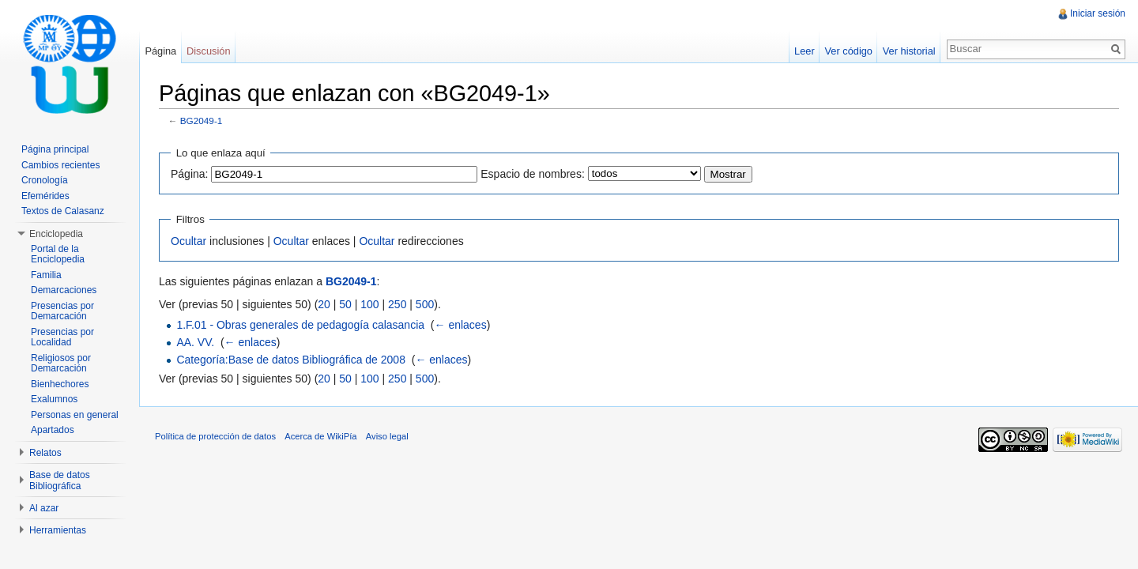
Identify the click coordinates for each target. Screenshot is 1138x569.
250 (397, 304)
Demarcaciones (63, 290)
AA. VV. (195, 342)
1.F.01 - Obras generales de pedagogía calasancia (300, 324)
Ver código (848, 51)
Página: (189, 174)
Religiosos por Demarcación (61, 363)
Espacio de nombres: (532, 174)
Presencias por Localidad (62, 337)
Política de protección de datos (215, 436)
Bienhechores (60, 384)
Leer (804, 51)
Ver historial (909, 51)
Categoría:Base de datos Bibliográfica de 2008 (290, 359)
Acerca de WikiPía (320, 436)
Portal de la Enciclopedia (58, 254)
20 (324, 304)
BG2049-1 (201, 120)
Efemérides (45, 196)
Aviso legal (387, 436)
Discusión (208, 51)
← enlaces (461, 324)
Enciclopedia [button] (56, 233)
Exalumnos (54, 399)
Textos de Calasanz (62, 211)
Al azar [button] (43, 508)
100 (369, 304)
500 (425, 304)
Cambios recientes (60, 165)
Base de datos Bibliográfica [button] (59, 480)
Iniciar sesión (1097, 13)
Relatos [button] (45, 452)
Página (160, 51)
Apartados (52, 429)
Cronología (44, 180)
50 (345, 304)
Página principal (55, 149)
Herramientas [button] (57, 530)
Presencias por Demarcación (62, 311)
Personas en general (75, 414)
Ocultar (188, 241)
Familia (46, 275)
